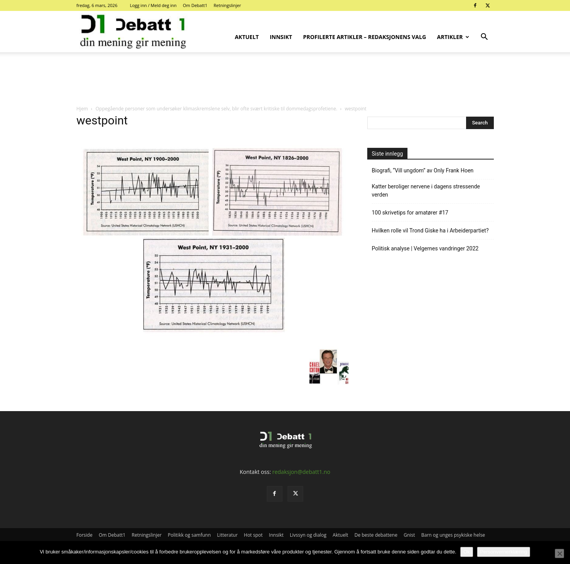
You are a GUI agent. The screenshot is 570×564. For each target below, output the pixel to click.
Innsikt (281, 37)
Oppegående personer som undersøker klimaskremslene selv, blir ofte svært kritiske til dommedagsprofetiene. (216, 108)
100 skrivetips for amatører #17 (410, 212)
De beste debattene (375, 535)
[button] (484, 37)
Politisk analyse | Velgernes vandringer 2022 (425, 248)
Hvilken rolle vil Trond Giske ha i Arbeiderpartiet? (430, 230)
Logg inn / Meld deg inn (153, 5)
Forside (85, 535)
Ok (466, 552)
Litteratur (227, 535)
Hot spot (253, 535)
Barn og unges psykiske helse (453, 535)
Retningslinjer (227, 5)
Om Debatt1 (195, 5)
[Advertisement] (285, 79)
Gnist (409, 535)
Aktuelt (247, 37)
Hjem (82, 108)
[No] (559, 553)
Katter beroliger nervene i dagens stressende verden (426, 190)
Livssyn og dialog (308, 535)
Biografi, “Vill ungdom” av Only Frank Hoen (423, 170)
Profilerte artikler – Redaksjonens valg (364, 37)
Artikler (453, 37)
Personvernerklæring (503, 552)
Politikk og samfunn (189, 535)
